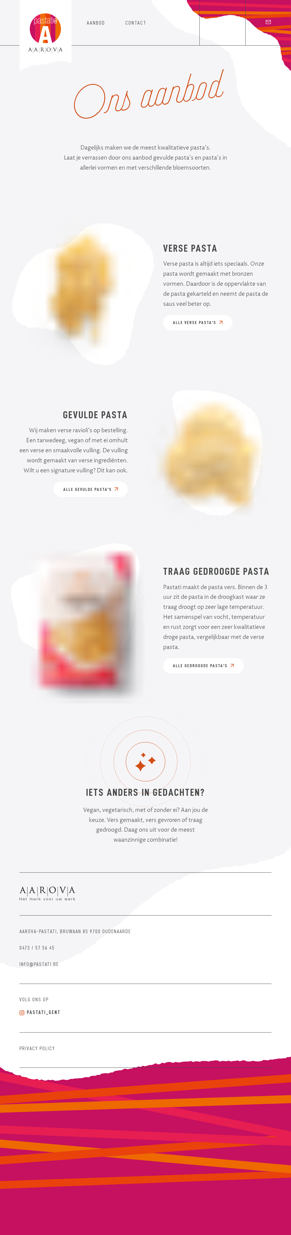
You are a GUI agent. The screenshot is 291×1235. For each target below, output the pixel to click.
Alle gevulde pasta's (90, 489)
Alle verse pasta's (198, 322)
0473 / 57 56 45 (37, 948)
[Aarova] (51, 894)
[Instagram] (222, 23)
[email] (268, 23)
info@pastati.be (39, 964)
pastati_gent (40, 1012)
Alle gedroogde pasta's (203, 666)
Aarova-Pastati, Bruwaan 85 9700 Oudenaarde (75, 932)
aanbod (96, 23)
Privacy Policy (37, 1049)
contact (135, 23)
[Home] (45, 36)
